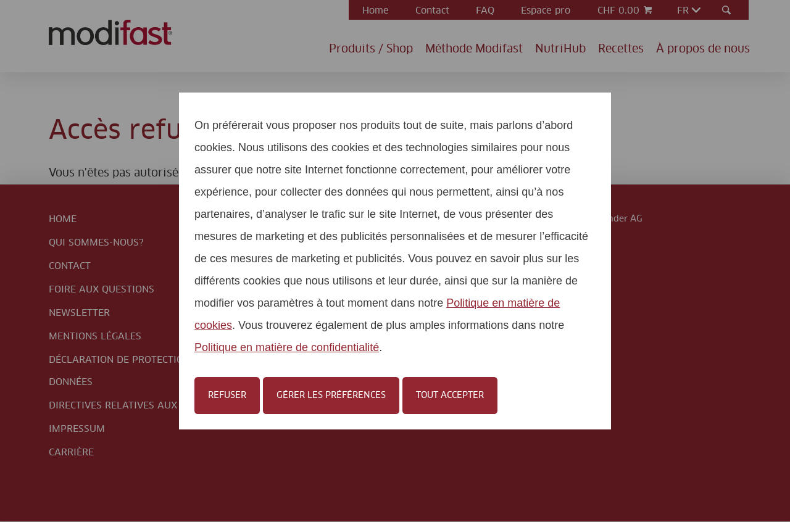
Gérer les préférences (331, 395)
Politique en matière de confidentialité (286, 347)
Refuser (227, 395)
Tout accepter (450, 395)
